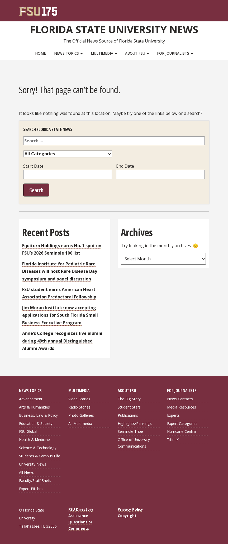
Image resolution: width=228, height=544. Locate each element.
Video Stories (79, 398)
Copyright (127, 515)
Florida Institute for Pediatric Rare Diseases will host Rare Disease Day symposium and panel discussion (59, 271)
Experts (173, 415)
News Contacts (180, 398)
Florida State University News (114, 29)
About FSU (137, 53)
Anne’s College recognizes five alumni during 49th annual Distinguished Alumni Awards (62, 340)
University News (32, 464)
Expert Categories (182, 423)
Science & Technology (37, 447)
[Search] (201, 8)
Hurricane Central (182, 431)
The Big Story (129, 398)
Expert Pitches (31, 488)
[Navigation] (208, 8)
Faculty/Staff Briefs (35, 480)
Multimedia (104, 53)
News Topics (68, 53)
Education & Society (36, 423)
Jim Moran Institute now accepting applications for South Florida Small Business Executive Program (60, 315)
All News (26, 472)
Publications (128, 415)
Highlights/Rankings (135, 423)
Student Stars (129, 407)
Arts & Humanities (34, 407)
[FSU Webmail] (194, 8)
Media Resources (181, 407)
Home (40, 53)
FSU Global (28, 431)
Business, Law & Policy (38, 415)
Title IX (173, 439)
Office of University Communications (134, 442)
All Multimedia (80, 423)
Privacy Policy (130, 509)
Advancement (30, 398)
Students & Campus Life (39, 455)
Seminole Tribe (130, 431)
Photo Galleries (81, 415)
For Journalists (175, 53)
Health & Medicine (34, 439)
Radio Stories (79, 407)
